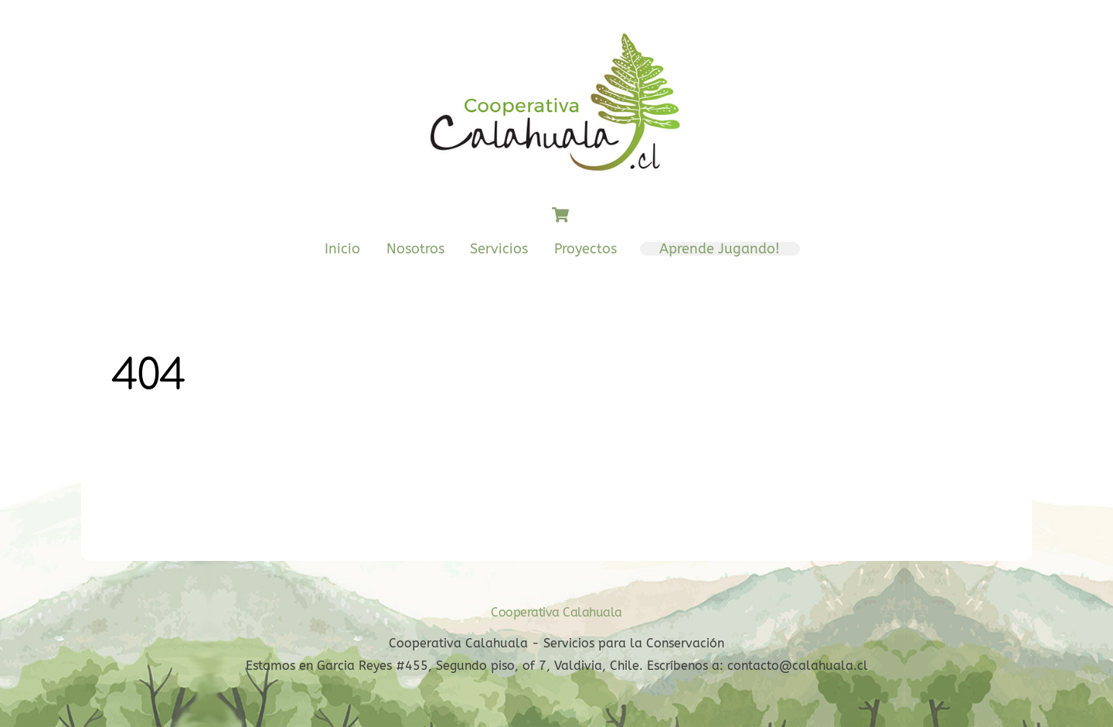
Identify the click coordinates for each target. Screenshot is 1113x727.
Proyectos (585, 249)
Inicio (342, 249)
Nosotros (415, 249)
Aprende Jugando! (719, 249)
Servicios (499, 249)
